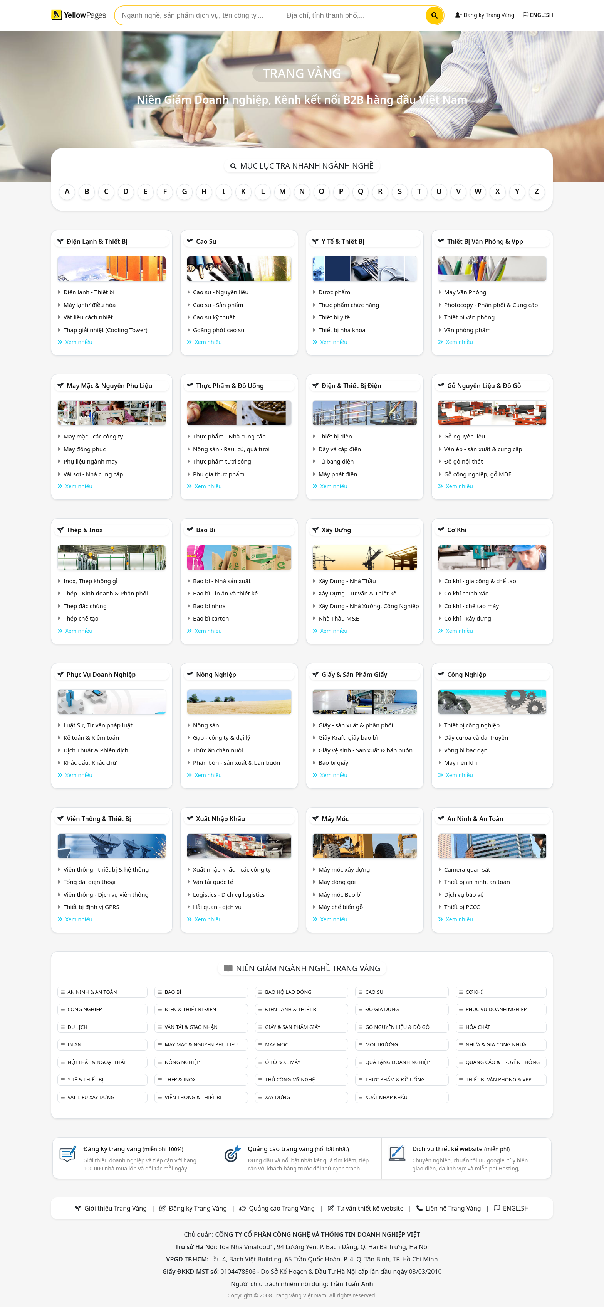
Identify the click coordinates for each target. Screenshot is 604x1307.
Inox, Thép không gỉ (90, 581)
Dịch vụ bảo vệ (464, 894)
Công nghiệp (466, 674)
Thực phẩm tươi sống (222, 461)
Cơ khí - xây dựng (467, 618)
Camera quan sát (467, 869)
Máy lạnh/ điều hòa (90, 305)
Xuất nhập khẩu (220, 819)
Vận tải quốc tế (213, 881)
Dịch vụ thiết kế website (461, 1149)
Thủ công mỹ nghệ (290, 1079)
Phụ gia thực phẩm (219, 474)
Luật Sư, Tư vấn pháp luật (98, 725)
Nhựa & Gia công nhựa (496, 1044)
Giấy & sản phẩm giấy (354, 674)
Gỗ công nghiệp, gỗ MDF (477, 474)
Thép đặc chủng (85, 606)
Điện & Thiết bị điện (351, 385)
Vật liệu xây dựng (90, 1097)
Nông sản (206, 725)
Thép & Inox (85, 530)
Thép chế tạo (81, 618)
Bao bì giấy (333, 762)
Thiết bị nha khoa (342, 330)
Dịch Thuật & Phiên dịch (96, 750)
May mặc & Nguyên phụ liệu (109, 385)
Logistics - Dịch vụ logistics (229, 894)
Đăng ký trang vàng (133, 1149)
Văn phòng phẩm (467, 330)
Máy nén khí (460, 762)
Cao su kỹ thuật (214, 317)
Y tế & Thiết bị (343, 241)
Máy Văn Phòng (465, 292)
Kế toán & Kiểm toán (91, 737)
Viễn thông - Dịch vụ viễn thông (106, 894)
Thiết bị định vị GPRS (91, 907)
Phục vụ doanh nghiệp (101, 674)
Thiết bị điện (335, 436)
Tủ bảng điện (336, 461)
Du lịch (77, 1027)
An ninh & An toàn (475, 819)
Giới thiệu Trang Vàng (115, 1208)
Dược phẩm (334, 292)
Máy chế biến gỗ (341, 907)
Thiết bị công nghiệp (472, 725)
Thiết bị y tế (334, 317)
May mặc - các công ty (93, 436)
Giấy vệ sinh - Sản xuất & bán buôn (366, 750)
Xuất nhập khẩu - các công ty (232, 869)
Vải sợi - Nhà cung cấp (93, 474)
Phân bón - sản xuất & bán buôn (236, 762)
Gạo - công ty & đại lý (221, 737)
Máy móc (335, 819)
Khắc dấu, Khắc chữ (90, 762)
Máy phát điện (338, 474)
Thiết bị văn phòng (469, 317)
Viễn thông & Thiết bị (99, 819)
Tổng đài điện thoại (90, 881)
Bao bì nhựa (209, 606)
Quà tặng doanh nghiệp (398, 1062)
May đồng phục (85, 449)
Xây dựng (336, 530)
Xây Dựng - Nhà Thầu (347, 581)
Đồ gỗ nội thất (463, 461)
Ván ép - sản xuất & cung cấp (483, 449)
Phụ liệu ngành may (90, 461)
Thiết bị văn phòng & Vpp (485, 241)
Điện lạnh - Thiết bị (89, 292)
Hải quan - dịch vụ (217, 907)
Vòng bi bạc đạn (466, 750)
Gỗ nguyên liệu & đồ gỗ (484, 385)
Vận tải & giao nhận (191, 1027)
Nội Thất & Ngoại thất (96, 1062)
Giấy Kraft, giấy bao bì (348, 737)
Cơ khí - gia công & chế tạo (480, 581)
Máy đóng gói (337, 881)
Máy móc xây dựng (344, 869)
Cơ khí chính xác (466, 593)
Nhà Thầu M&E (339, 618)
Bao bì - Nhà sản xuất (222, 581)
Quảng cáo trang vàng (298, 1149)
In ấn (74, 1044)
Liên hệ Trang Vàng (453, 1208)
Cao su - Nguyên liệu (221, 292)
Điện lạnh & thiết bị (97, 241)
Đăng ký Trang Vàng (484, 15)
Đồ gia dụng (382, 1009)
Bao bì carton (211, 618)
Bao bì (205, 530)
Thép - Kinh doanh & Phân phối (106, 593)
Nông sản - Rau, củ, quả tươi (231, 449)
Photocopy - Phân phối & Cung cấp (491, 305)
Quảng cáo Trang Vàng (282, 1208)
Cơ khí (456, 530)
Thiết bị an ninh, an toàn (477, 881)
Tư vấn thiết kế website (371, 1208)
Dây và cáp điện (340, 449)
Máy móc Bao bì (340, 894)
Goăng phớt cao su (219, 330)
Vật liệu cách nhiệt (88, 317)
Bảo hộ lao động (288, 991)
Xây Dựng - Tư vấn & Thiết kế (357, 593)
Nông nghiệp (216, 674)
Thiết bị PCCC (462, 907)
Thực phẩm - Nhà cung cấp (229, 436)
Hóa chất (478, 1027)
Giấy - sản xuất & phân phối (356, 725)
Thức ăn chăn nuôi (218, 750)
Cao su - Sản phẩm (218, 305)
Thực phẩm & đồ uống (230, 385)
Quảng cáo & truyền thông (503, 1062)
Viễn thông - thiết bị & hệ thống (106, 869)
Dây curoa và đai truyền (476, 737)
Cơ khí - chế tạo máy (471, 606)
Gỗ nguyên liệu (464, 436)
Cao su (206, 241)
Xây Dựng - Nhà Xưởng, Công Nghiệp (369, 606)
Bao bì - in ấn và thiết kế (225, 593)
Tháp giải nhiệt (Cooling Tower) (106, 330)
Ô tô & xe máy (282, 1062)
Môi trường (382, 1044)
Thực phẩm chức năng (349, 305)
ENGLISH (538, 15)
